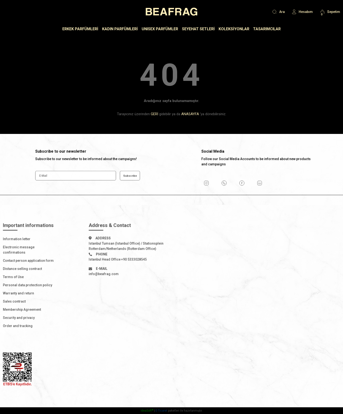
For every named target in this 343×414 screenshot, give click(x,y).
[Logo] (171, 12)
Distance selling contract (22, 283)
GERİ (154, 114)
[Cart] (330, 12)
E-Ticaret (161, 410)
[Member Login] (302, 11)
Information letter (16, 254)
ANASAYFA (190, 114)
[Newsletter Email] (75, 190)
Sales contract (14, 316)
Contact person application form (28, 275)
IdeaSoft (147, 410)
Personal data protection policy (27, 300)
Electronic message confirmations (19, 264)
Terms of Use (13, 292)
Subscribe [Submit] (130, 190)
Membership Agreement (22, 324)
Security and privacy (19, 332)
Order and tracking (18, 340)
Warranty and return (18, 308)
